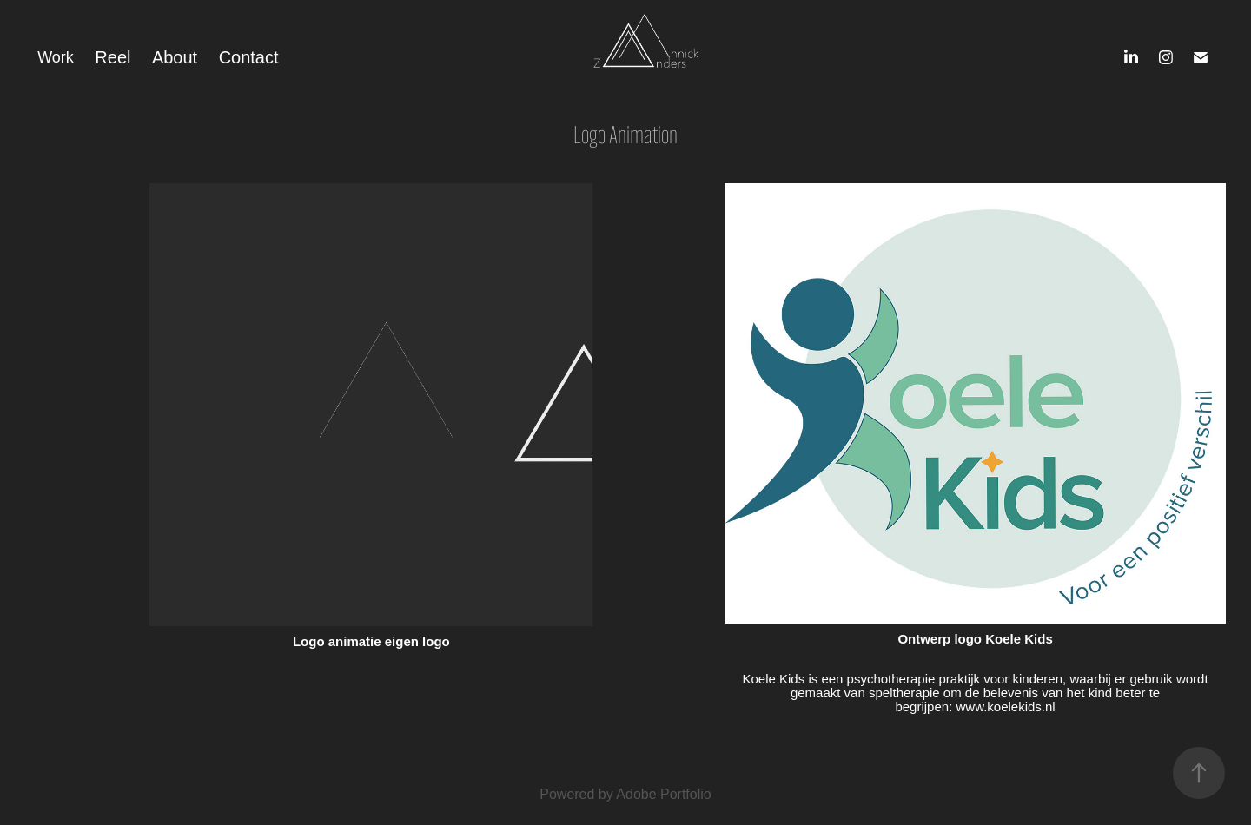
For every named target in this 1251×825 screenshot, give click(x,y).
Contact (249, 57)
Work (55, 57)
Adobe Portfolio (663, 794)
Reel (112, 57)
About (174, 57)
